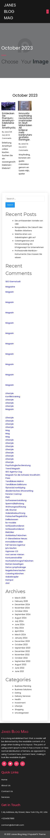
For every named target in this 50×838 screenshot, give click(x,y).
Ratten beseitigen (14, 564)
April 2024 (19, 631)
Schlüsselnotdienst (14, 525)
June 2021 (19, 671)
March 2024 (20, 634)
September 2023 (22, 648)
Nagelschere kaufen (15, 570)
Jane (6, 132)
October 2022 (21, 658)
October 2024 (21, 611)
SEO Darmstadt (13, 281)
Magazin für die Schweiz (17, 474)
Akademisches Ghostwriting (19, 490)
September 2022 (22, 661)
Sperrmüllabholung (14, 503)
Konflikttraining (12, 396)
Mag (7, 430)
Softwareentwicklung (15, 500)
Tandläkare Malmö (14, 481)
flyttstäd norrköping (15, 487)
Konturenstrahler (13, 557)
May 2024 (19, 627)
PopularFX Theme (37, 834)
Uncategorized (21, 712)
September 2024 (23, 614)
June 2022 (19, 668)
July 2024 (19, 621)
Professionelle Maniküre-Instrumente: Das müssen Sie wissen (28, 254)
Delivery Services (22, 696)
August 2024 (21, 618)
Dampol (9, 579)
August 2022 (20, 664)
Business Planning (23, 686)
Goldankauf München (15, 535)
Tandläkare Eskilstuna (16, 484)
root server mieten (14, 554)
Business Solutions (23, 689)
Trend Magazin (12, 468)
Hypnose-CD (11, 551)
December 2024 (22, 604)
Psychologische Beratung (18, 465)
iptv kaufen (11, 548)
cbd (7, 583)
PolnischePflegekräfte (16, 516)
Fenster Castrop (13, 494)
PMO (7, 497)
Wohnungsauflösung (15, 506)
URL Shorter (11, 509)
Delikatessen (11, 519)
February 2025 (21, 601)
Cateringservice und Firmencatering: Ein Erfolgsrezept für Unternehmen (29, 244)
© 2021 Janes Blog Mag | (16, 834)
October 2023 (21, 644)
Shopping (19, 709)
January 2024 (21, 638)
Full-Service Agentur (15, 544)
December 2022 (22, 651)
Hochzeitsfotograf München (19, 560)
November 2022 (22, 654)
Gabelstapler (12, 576)
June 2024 (20, 624)
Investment (20, 702)
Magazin (9, 291)
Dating (18, 692)
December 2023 (22, 641)
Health (18, 699)
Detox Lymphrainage (15, 567)
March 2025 (20, 598)
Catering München (14, 573)
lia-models (10, 522)
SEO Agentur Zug (13, 471)
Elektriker (9, 532)
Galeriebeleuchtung (15, 513)
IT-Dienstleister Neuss (16, 538)
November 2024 (22, 607)
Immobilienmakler (14, 541)
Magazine (10, 286)
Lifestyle (9, 393)
